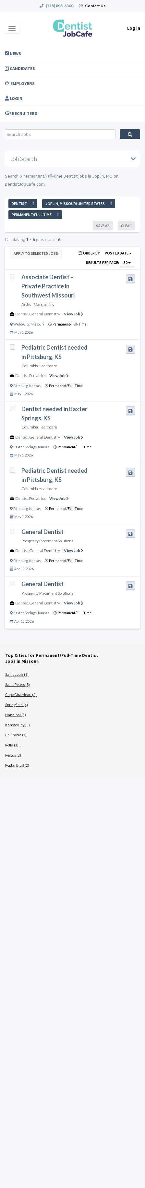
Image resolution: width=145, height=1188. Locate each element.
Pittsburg (20, 386)
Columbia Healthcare (39, 365)
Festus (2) (13, 755)
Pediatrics (37, 375)
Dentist (21, 313)
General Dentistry (44, 313)
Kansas (35, 386)
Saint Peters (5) (17, 684)
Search (130, 134)
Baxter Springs (25, 447)
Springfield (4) (16, 704)
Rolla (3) (11, 745)
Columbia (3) (16, 734)
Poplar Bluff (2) (17, 765)
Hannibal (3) (15, 714)
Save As (103, 225)
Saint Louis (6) (17, 674)
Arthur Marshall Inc (37, 304)
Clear (126, 225)
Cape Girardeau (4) (21, 694)
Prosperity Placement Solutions (47, 540)
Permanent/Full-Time (69, 324)
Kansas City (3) (17, 724)
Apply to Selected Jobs (36, 253)
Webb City (21, 324)
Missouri (37, 324)
